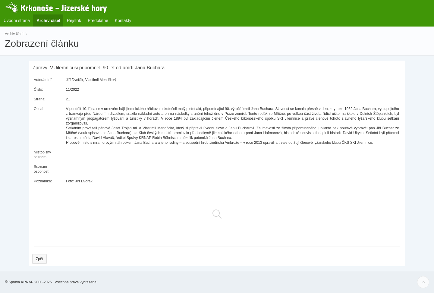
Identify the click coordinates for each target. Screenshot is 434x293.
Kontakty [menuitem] (123, 20)
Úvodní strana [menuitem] (17, 20)
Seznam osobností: (42, 169)
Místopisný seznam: (42, 154)
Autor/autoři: (43, 80)
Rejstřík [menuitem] (74, 20)
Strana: (40, 99)
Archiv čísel (14, 34)
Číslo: (38, 89)
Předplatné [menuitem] (98, 20)
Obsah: (40, 109)
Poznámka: (43, 181)
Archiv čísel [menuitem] (50, 20)
